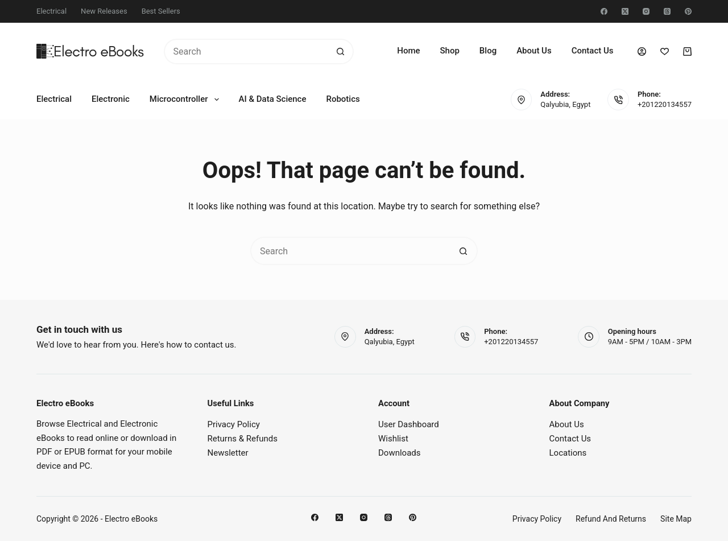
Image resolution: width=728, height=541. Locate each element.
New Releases (104, 11)
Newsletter (228, 453)
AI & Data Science (273, 99)
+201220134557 (665, 104)
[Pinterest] (688, 11)
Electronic (111, 99)
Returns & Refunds (243, 438)
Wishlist (393, 438)
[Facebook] (604, 11)
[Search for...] (246, 51)
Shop (450, 51)
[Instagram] (646, 11)
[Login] (642, 51)
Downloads (399, 453)
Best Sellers (161, 11)
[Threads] (667, 11)
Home (408, 51)
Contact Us (593, 51)
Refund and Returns (611, 518)
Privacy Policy (234, 424)
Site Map (676, 518)
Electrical (51, 11)
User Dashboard (408, 424)
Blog (488, 51)
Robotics (342, 99)
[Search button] (341, 51)
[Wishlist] (664, 51)
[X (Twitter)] (625, 11)
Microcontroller (187, 99)
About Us (534, 51)
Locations (568, 453)
